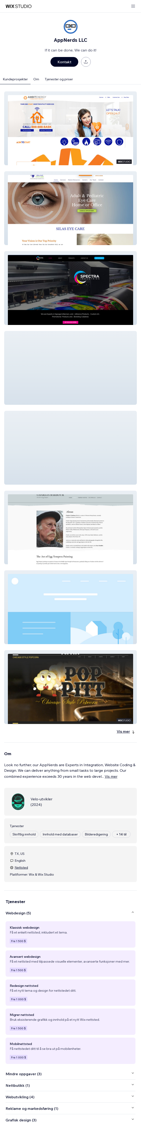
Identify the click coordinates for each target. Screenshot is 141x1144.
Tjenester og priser (59, 79)
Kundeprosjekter (15, 79)
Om (36, 79)
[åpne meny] (133, 6)
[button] (70, 128)
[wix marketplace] (18, 6)
